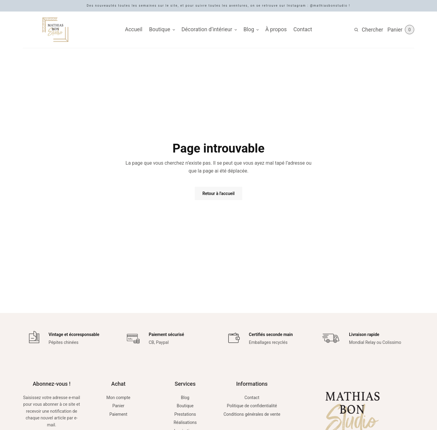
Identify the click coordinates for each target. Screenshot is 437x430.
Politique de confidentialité (252, 405)
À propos (276, 29)
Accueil (133, 29)
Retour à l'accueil (218, 193)
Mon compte (118, 397)
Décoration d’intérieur (206, 29)
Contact (302, 29)
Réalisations (185, 422)
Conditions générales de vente (251, 414)
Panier (118, 405)
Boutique (159, 29)
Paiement (118, 414)
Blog (248, 29)
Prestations (185, 414)
